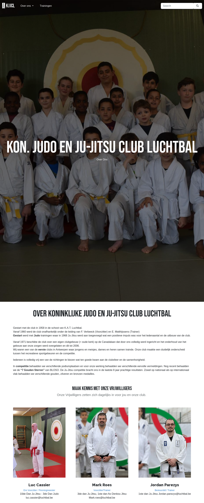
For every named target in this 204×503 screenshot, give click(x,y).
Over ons (25, 5)
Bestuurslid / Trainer (165, 490)
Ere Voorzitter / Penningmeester (39, 490)
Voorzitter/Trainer (102, 490)
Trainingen (46, 5)
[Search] (177, 6)
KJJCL (8, 6)
